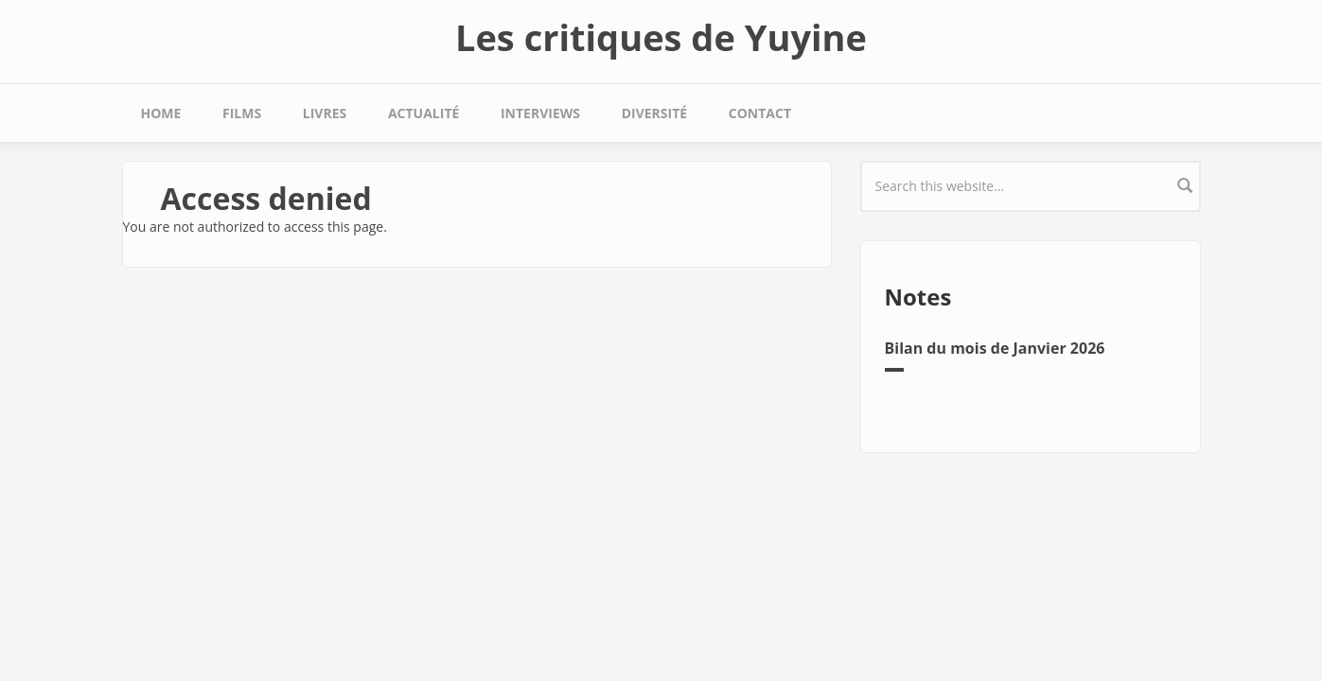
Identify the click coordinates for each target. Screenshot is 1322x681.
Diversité (654, 113)
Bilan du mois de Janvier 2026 (995, 348)
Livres (324, 113)
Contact (760, 113)
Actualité (423, 113)
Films (241, 113)
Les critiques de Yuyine (661, 37)
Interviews (540, 113)
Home (161, 113)
